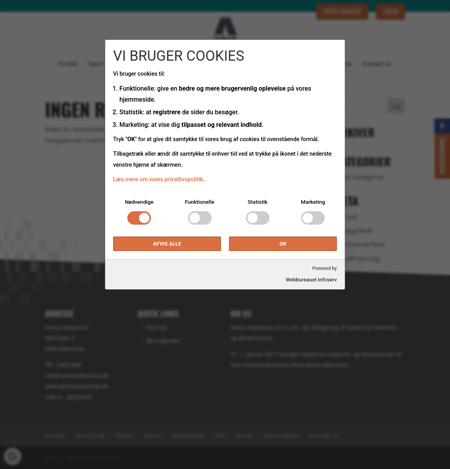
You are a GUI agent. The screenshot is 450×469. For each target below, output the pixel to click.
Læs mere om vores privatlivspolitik (158, 179)
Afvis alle (167, 244)
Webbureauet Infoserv (311, 280)
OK (282, 244)
